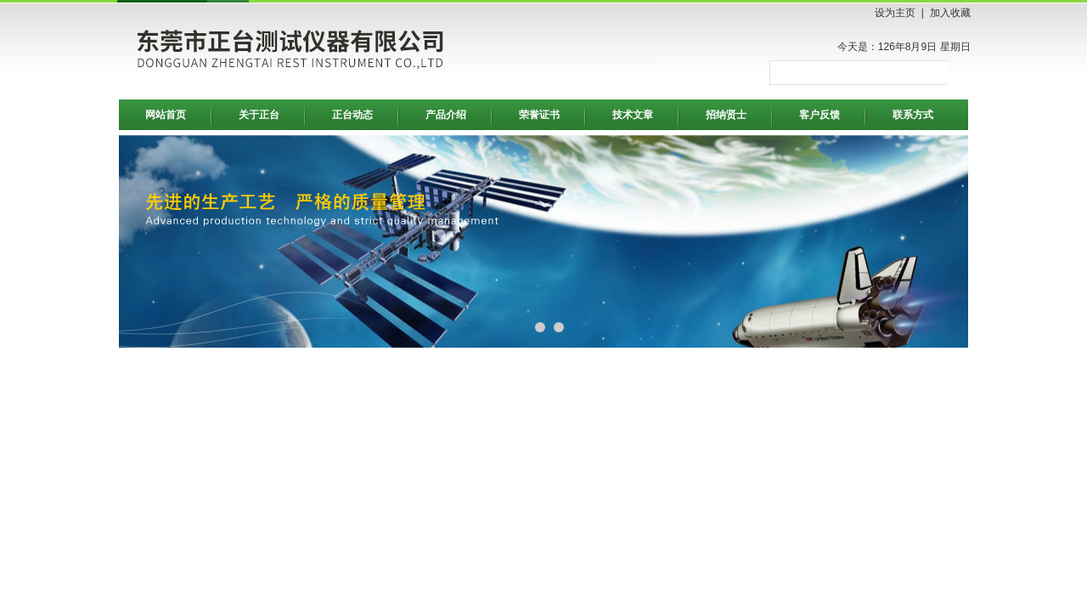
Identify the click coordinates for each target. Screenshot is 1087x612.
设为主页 (895, 13)
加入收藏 (950, 13)
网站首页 (165, 115)
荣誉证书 (539, 115)
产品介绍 (445, 115)
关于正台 (259, 115)
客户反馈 (819, 115)
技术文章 (632, 115)
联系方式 (913, 115)
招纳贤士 (726, 115)
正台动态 (352, 115)
